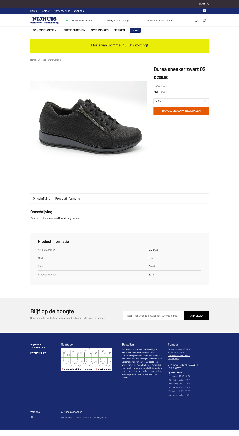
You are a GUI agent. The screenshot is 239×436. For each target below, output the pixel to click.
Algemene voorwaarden (37, 346)
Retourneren (66, 417)
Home (33, 10)
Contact (45, 10)
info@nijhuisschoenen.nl (179, 355)
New (135, 30)
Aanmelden (196, 315)
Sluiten (204, 4)
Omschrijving (41, 198)
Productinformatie (67, 198)
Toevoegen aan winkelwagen (181, 110)
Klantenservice (61, 10)
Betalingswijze (99, 417)
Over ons (79, 10)
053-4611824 (173, 358)
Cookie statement (83, 417)
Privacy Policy (38, 352)
